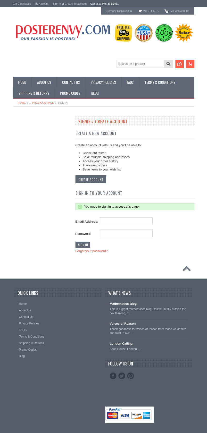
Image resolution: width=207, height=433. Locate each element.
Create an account (76, 3)
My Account (42, 3)
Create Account (90, 179)
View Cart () (180, 10)
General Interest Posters (30, 136)
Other (17, 140)
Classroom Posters (26, 128)
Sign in (57, 3)
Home (22, 102)
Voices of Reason (123, 323)
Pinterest (130, 376)
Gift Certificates (22, 3)
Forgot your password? (91, 251)
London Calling (121, 343)
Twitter (121, 376)
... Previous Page (41, 102)
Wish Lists (150, 10)
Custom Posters (24, 132)
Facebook (113, 376)
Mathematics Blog (123, 304)
